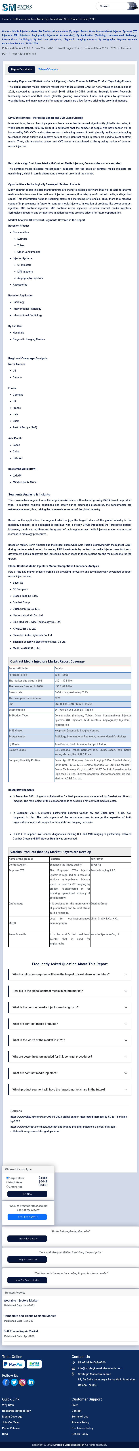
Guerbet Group (21, 602)
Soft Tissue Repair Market (21, 1331)
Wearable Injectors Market (21, 1300)
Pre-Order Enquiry (28, 1238)
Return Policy (80, 1434)
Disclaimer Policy (82, 1428)
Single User (16, 1178)
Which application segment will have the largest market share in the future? (60, 974)
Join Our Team (11, 1422)
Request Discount (28, 1259)
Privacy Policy (80, 1422)
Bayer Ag (18, 582)
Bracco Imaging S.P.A (25, 595)
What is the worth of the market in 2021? (38, 1040)
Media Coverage (12, 1416)
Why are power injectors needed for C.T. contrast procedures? (52, 1056)
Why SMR (8, 1405)
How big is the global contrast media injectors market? (47, 991)
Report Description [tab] (21, 69)
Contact (76, 1410)
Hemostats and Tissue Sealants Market (30, 1316)
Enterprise (15, 1186)
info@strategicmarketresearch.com (100, 1368)
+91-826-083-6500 (94, 1362)
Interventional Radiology (27, 308)
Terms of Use (80, 1416)
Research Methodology (16, 1410)
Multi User (15, 1182)
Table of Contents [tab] (49, 69)
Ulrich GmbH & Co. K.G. (26, 609)
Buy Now (27, 1194)
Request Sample (28, 1217)
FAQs (75, 1405)
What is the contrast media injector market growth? (45, 1007)
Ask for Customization (28, 1280)
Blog (5, 1434)
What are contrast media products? (35, 1024)
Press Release (11, 1428)
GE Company (20, 589)
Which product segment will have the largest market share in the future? (58, 1089)
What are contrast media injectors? (35, 1073)
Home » (7, 19)
